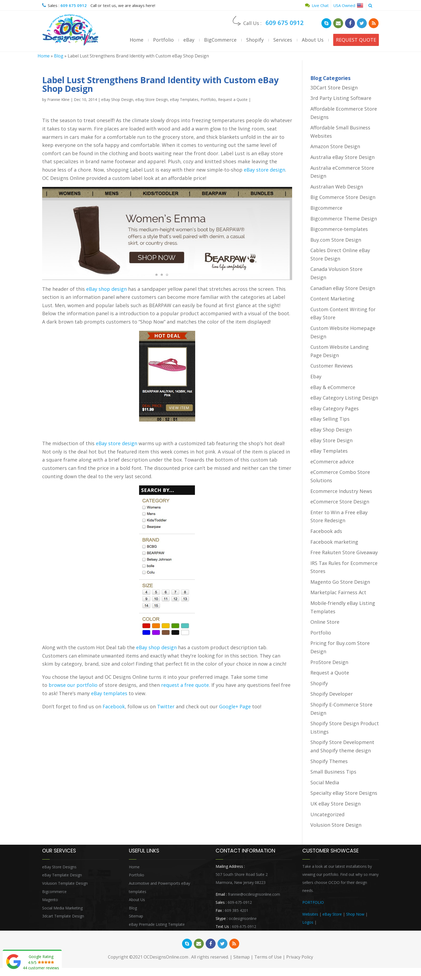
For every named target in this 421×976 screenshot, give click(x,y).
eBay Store (332, 914)
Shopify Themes (329, 761)
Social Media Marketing (62, 907)
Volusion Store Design (335, 825)
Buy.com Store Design (335, 240)
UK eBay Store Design (335, 803)
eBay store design (264, 169)
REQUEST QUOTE (356, 40)
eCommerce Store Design (339, 501)
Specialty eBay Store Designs (343, 793)
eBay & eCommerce (332, 387)
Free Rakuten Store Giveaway (344, 552)
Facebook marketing (334, 542)
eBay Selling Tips (330, 419)
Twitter (166, 706)
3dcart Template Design (63, 916)
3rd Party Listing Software (340, 98)
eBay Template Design (62, 874)
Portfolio (163, 40)
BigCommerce (220, 40)
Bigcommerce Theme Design (343, 218)
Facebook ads (326, 531)
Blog (58, 56)
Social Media (324, 782)
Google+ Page (235, 706)
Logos (307, 922)
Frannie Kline (58, 99)
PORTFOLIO (313, 902)
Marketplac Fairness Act (338, 592)
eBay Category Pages (334, 408)
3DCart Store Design (334, 87)
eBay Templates (184, 99)
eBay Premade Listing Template (157, 924)
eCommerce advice (332, 461)
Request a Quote (233, 99)
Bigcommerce (326, 208)
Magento (50, 899)
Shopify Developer (331, 694)
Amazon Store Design (335, 146)
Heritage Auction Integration (342, 922)
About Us (313, 40)
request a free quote (185, 685)
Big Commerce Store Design (342, 197)
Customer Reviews (331, 365)
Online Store (324, 622)
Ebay (315, 376)
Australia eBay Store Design (342, 157)
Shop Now (355, 914)
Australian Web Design (336, 186)
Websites (310, 914)
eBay (188, 40)
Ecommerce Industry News (341, 491)
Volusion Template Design (65, 883)
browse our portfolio (73, 685)
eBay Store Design (151, 99)
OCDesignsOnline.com (166, 957)
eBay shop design (106, 289)
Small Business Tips (333, 771)
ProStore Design (329, 662)
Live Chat (317, 5)
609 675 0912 (73, 5)
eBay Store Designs (59, 866)
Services (282, 40)
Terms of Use (268, 957)
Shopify (255, 40)
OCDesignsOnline (70, 30)
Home (136, 40)
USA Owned (348, 5)
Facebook (114, 706)
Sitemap (136, 916)
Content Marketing (332, 298)
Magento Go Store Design (340, 582)
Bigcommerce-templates (339, 229)
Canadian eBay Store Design (342, 288)
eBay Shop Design (117, 99)
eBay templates (109, 693)
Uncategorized (327, 814)
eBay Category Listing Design (344, 397)
